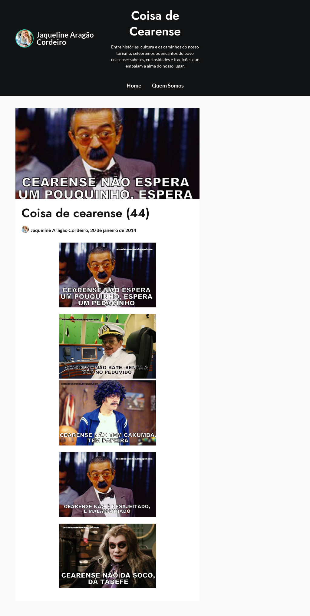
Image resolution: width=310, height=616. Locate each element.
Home (134, 85)
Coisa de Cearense (155, 23)
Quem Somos (168, 85)
